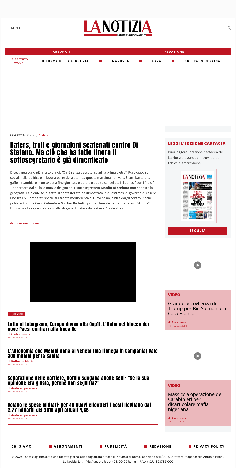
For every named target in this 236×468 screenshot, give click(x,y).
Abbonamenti (68, 446)
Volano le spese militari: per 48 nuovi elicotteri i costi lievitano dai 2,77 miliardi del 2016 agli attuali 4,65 (79, 407)
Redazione (174, 51)
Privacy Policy (209, 446)
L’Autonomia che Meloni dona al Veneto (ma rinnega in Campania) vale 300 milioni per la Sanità (83, 353)
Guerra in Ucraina (202, 61)
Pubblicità (116, 446)
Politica (43, 135)
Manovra (120, 61)
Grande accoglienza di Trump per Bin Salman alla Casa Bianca (197, 308)
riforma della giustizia (65, 61)
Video (174, 294)
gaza (156, 61)
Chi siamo (21, 446)
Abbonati (62, 51)
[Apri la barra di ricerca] (229, 28)
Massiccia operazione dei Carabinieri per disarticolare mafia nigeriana (195, 401)
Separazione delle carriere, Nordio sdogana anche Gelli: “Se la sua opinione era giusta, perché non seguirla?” (78, 380)
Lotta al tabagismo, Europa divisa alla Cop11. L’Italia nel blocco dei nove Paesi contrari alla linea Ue (78, 327)
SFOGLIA (198, 230)
